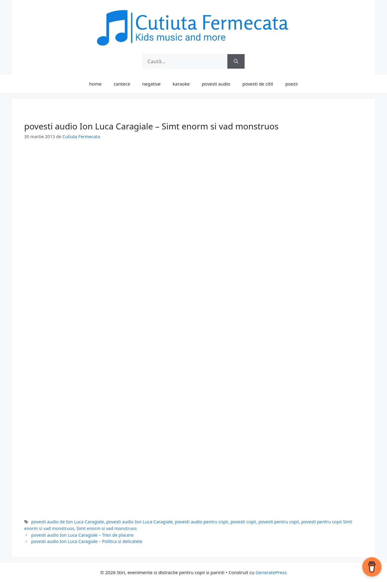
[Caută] (236, 61)
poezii (291, 84)
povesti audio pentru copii (201, 522)
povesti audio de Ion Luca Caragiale (67, 522)
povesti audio (216, 84)
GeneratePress (271, 572)
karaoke (181, 84)
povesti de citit (257, 84)
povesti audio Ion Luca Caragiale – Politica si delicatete (86, 541)
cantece (122, 84)
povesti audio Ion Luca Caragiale (139, 522)
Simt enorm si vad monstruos (106, 528)
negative (151, 84)
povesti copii (243, 522)
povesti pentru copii (278, 522)
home (95, 84)
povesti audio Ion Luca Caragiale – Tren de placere (82, 535)
